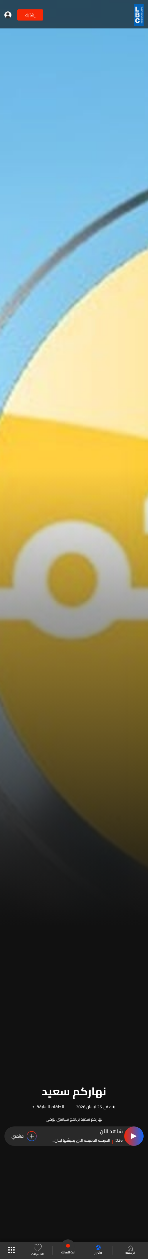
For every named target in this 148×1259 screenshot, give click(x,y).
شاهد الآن (111, 1131)
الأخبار (98, 1250)
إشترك (30, 15)
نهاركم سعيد (74, 1090)
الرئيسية (130, 1250)
